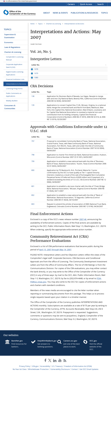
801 (32, 233)
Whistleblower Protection (38, 416)
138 (32, 143)
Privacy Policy (24, 413)
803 (32, 251)
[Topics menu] (104, 13)
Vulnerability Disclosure (60, 416)
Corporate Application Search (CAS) (14, 65)
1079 (33, 90)
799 (32, 208)
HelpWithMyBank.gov (45, 388)
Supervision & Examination (10, 36)
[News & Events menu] (60, 13)
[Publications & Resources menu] (84, 13)
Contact (74, 416)
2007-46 (82, 266)
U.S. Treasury (57, 413)
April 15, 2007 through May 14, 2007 (55, 297)
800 (32, 217)
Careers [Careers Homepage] (71, 4)
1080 (33, 115)
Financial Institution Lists (15, 79)
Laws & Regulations (12, 47)
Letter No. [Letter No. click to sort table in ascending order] (35, 65)
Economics (8, 42)
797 (32, 188)
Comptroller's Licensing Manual (14, 58)
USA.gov (35, 413)
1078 (33, 69)
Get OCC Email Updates (88, 416)
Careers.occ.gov (70, 388)
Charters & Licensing (12, 52)
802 (32, 242)
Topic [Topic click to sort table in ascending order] (49, 65)
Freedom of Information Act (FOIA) (78, 413)
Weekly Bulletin (12, 101)
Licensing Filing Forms (14, 88)
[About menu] (46, 13)
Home (32, 24)
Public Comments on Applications (13, 94)
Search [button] (100, 4)
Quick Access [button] (86, 4)
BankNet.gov (17, 388)
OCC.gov (93, 388)
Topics (7, 29)
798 (32, 202)
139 (32, 152)
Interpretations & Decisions (16, 84)
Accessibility (45, 413)
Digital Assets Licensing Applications (14, 73)
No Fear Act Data (19, 416)
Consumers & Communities (9, 107)
